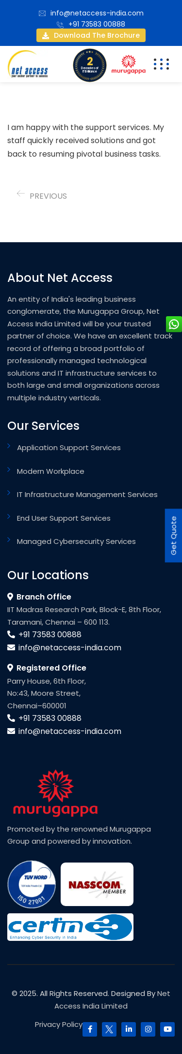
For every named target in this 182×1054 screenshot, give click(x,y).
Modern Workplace (50, 471)
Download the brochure (91, 35)
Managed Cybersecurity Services (76, 541)
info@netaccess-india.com (97, 13)
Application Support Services (69, 447)
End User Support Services (64, 518)
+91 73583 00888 (96, 24)
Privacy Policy (59, 1024)
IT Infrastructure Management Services (87, 494)
